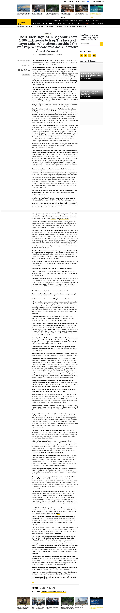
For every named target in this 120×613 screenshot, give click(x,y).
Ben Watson (26, 62)
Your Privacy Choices (82, 1)
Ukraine (59, 26)
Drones (83, 26)
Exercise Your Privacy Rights (97, 1)
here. (45, 195)
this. (65, 564)
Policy (44, 23)
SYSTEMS (85, 23)
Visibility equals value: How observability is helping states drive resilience (91, 75)
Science (67, 26)
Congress (75, 26)
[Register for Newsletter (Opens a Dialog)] (101, 44)
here (39, 213)
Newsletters (56, 20)
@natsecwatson (64, 219)
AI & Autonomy (50, 26)
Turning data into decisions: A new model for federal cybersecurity (91, 93)
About (48, 20)
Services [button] (75, 23)
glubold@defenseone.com (61, 213)
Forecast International (92, 20)
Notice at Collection (68, 1)
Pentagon (39, 26)
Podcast (65, 20)
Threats (36, 23)
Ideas (93, 23)
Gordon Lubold (23, 60)
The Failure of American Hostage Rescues (53, 591)
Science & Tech (64, 23)
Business (52, 23)
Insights (72, 20)
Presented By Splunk (86, 78)
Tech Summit (29, 26)
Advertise (80, 20)
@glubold (53, 219)
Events (100, 23)
